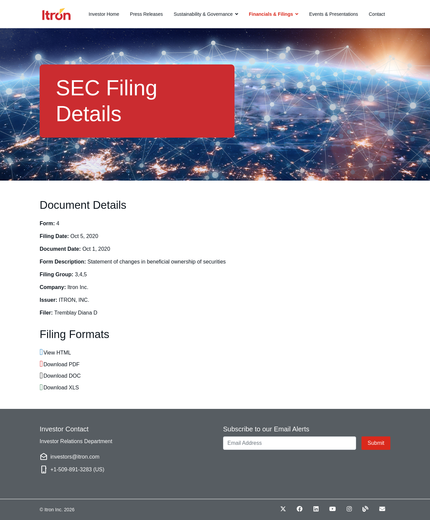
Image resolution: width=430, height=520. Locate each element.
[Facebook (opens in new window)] (299, 509)
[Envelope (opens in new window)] (382, 509)
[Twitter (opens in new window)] (283, 509)
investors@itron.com (74, 457)
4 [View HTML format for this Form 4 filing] (57, 223)
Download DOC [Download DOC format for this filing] (62, 376)
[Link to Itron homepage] (47, 14)
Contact (377, 14)
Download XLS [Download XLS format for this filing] (61, 387)
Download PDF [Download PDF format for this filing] (61, 364)
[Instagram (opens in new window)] (349, 509)
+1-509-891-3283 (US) (77, 469)
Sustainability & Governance (203, 14)
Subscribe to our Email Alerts (266, 429)
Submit (376, 443)
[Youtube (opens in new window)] (332, 509)
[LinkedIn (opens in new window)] (316, 509)
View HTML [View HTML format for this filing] (57, 353)
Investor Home (104, 14)
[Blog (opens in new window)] (365, 509)
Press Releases (146, 14)
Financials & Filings (271, 14)
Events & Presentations (333, 14)
